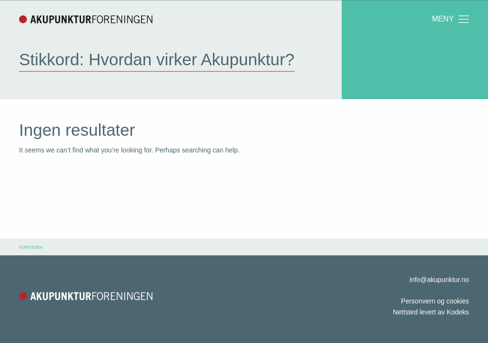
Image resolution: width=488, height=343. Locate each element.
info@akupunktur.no (439, 279)
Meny (451, 19)
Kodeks (458, 312)
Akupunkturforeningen (85, 19)
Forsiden (31, 247)
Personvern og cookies (435, 301)
